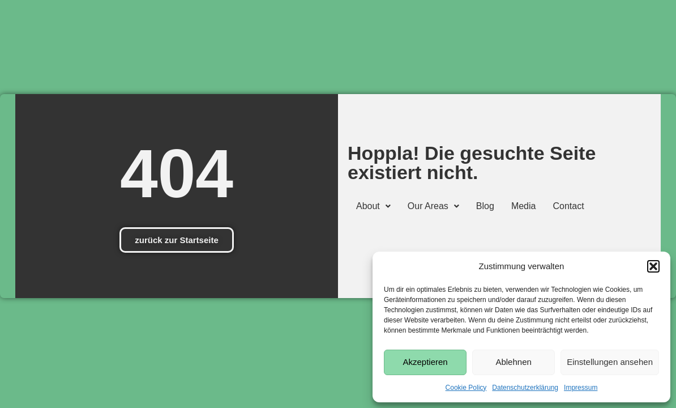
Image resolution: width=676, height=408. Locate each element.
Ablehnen (513, 362)
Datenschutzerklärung (525, 388)
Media (523, 206)
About (373, 206)
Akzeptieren (425, 362)
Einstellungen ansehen (610, 362)
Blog (485, 206)
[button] (653, 266)
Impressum (580, 388)
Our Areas (433, 206)
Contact (568, 206)
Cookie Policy (466, 388)
